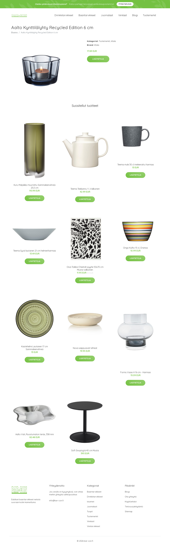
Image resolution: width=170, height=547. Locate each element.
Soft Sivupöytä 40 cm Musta (85, 452)
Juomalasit (107, 15)
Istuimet (90, 503)
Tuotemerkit (149, 15)
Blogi (135, 15)
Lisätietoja (98, 60)
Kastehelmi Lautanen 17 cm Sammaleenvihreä (34, 349)
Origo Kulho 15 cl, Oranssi (135, 249)
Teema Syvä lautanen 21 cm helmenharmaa (34, 252)
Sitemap (128, 513)
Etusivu (14, 34)
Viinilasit (122, 15)
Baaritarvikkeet (86, 15)
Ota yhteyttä (130, 498)
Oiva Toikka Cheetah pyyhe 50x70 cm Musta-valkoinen (85, 270)
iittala (113, 42)
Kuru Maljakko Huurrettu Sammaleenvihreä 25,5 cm (34, 187)
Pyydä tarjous (125, 4)
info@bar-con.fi (56, 502)
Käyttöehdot (131, 503)
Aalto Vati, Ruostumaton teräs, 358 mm (34, 435)
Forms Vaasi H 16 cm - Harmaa (135, 373)
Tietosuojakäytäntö (134, 508)
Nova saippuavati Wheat (85, 349)
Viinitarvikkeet (93, 527)
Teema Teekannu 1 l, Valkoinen (85, 190)
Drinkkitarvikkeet (63, 15)
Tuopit (90, 513)
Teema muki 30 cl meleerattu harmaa (135, 166)
